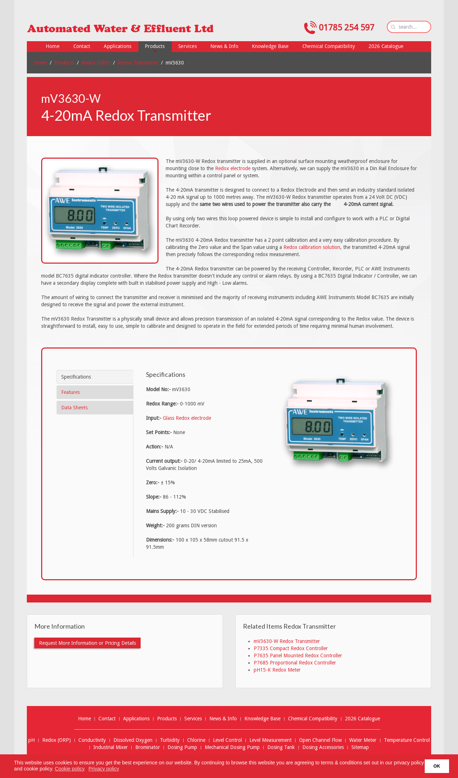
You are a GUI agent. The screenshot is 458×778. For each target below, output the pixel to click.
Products (64, 63)
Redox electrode (232, 168)
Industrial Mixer (110, 747)
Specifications (76, 377)
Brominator (147, 747)
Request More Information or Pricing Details (87, 643)
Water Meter (362, 740)
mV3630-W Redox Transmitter (287, 641)
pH (31, 740)
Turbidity (170, 740)
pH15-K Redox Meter (277, 670)
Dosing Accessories (323, 747)
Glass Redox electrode (187, 418)
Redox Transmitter (138, 63)
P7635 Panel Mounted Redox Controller (298, 655)
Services (193, 718)
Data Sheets (74, 407)
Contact (107, 718)
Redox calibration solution (311, 247)
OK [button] (436, 766)
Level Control (227, 740)
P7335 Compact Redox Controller (291, 648)
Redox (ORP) (96, 63)
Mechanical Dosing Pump (232, 747)
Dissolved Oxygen (132, 740)
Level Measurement (270, 740)
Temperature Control (407, 740)
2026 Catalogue (362, 718)
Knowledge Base (262, 718)
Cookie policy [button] (69, 769)
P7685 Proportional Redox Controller (295, 663)
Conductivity (92, 740)
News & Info (223, 718)
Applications (136, 718)
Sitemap (360, 747)
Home (40, 63)
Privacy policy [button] (103, 769)
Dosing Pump (182, 747)
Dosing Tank (281, 747)
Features (70, 392)
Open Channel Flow (320, 740)
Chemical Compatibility (312, 718)
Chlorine (196, 740)
